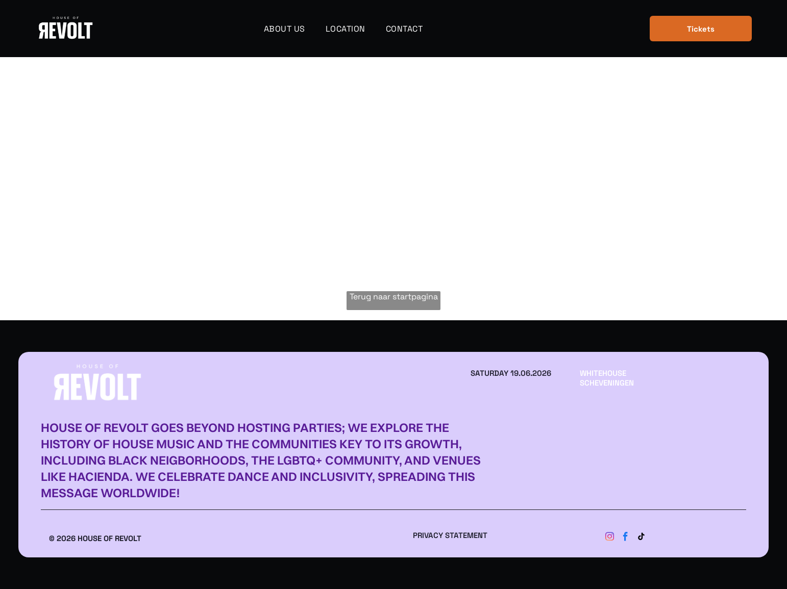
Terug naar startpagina (394, 296)
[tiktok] (641, 538)
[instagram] (610, 538)
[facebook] (625, 538)
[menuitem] (284, 28)
